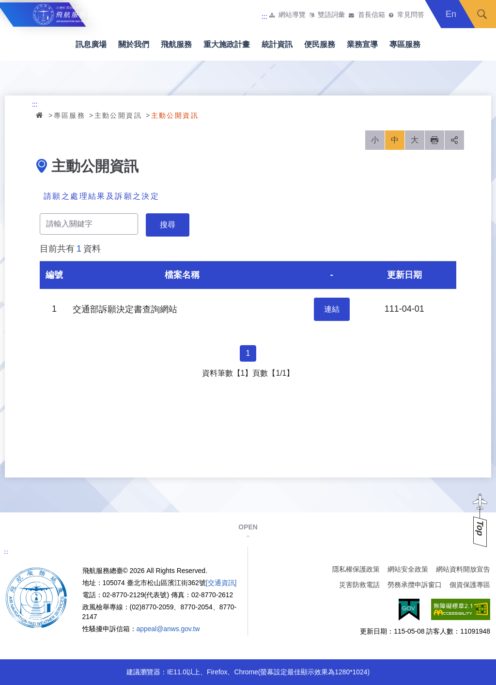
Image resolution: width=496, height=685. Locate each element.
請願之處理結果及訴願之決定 (101, 196)
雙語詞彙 (331, 15)
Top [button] (480, 528)
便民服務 (319, 44)
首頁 (40, 115)
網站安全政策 (408, 569)
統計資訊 (277, 44)
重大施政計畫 (226, 44)
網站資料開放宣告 (463, 569)
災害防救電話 (359, 585)
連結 (332, 309)
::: (264, 16)
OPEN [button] (247, 527)
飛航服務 (176, 44)
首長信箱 (371, 15)
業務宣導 (362, 44)
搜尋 (482, 14)
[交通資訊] (221, 583)
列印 (434, 140)
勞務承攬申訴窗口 (415, 585)
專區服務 (404, 44)
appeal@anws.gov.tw (168, 629)
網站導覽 (292, 15)
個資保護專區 (470, 585)
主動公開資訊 (118, 115)
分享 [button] (454, 140)
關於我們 (133, 44)
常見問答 (410, 15)
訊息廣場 (91, 44)
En (451, 14)
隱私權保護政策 (356, 569)
